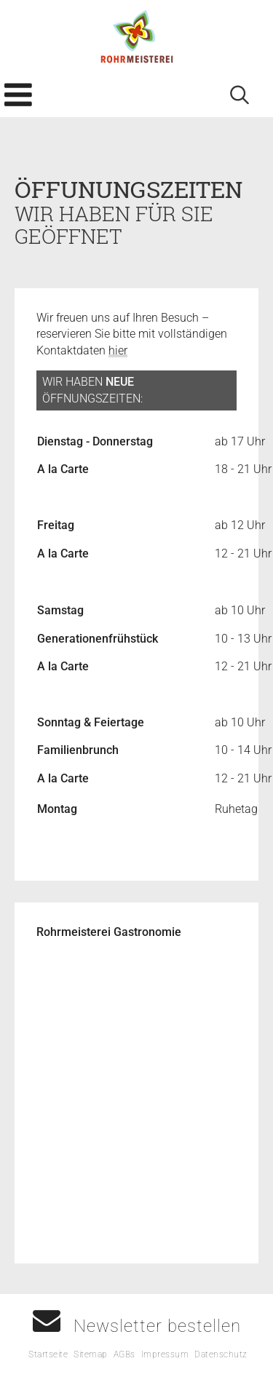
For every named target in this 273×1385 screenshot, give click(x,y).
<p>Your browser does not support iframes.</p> (136, 1098)
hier (117, 350)
